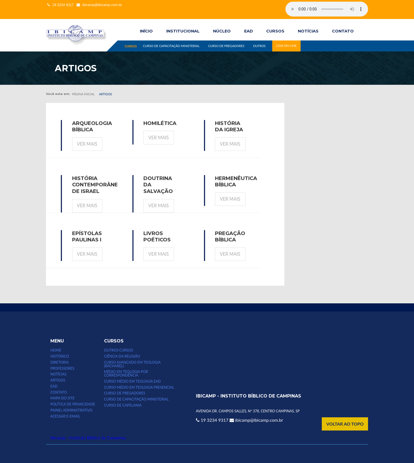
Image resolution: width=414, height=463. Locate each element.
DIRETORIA (59, 362)
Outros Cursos (118, 350)
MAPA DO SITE (62, 398)
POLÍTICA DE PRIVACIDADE (72, 404)
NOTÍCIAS (308, 31)
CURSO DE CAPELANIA (122, 405)
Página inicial (83, 94)
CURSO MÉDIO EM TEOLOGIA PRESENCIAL (139, 387)
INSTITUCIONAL (183, 31)
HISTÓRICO (59, 356)
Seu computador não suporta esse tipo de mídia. (326, 9)
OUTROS (259, 46)
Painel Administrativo (71, 410)
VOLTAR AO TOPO (345, 423)
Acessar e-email (65, 416)
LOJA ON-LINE (286, 46)
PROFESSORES (62, 368)
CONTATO (343, 31)
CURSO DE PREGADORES (226, 46)
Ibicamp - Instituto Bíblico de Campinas (88, 437)
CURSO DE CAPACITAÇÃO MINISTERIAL (171, 46)
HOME (55, 350)
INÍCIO (146, 31)
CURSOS (275, 31)
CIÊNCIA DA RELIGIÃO (122, 356)
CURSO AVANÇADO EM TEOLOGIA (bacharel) (132, 364)
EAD (248, 31)
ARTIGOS (57, 380)
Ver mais (87, 143)
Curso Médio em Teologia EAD (132, 381)
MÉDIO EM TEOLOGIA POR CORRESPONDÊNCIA (126, 373)
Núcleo (222, 31)
